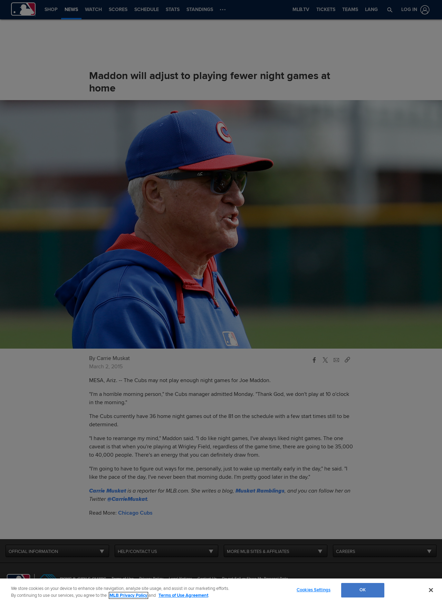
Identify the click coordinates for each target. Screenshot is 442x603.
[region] (221, 590)
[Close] (431, 589)
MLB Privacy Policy (128, 595)
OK (362, 590)
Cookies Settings (313, 590)
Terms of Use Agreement (183, 595)
